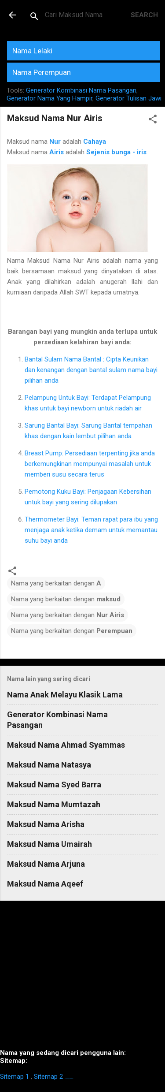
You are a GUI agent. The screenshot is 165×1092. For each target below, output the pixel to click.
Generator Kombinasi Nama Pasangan (81, 90)
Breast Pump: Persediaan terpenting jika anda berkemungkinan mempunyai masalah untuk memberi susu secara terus (90, 463)
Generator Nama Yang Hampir (49, 98)
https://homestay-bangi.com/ (69, 1078)
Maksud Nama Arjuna (46, 863)
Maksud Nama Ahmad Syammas (66, 744)
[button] (152, 120)
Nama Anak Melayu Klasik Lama (65, 694)
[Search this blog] (88, 15)
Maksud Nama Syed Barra (54, 784)
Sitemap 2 (48, 1077)
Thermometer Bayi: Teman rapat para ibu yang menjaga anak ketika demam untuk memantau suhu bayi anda (91, 529)
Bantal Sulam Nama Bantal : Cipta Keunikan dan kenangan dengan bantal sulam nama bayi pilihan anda (91, 369)
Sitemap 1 (14, 1077)
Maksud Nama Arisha (45, 824)
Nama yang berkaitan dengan (56, 583)
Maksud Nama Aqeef (45, 883)
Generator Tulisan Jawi (128, 98)
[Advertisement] (82, 978)
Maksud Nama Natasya (49, 764)
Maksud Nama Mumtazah (53, 804)
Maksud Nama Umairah (49, 844)
